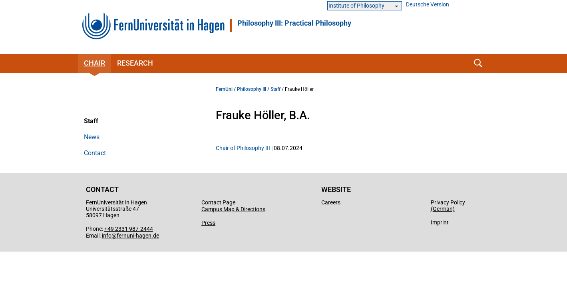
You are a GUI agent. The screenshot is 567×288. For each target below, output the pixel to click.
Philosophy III (251, 89)
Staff (91, 121)
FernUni (224, 89)
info (106, 235)
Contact (95, 153)
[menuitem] (140, 121)
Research (135, 63)
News (91, 137)
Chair (94, 63)
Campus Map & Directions (233, 209)
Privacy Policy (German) (448, 205)
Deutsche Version (427, 4)
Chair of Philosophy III (243, 148)
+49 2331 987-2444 (128, 229)
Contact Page (218, 202)
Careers (330, 202)
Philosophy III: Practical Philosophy (294, 23)
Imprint (440, 222)
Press (208, 223)
